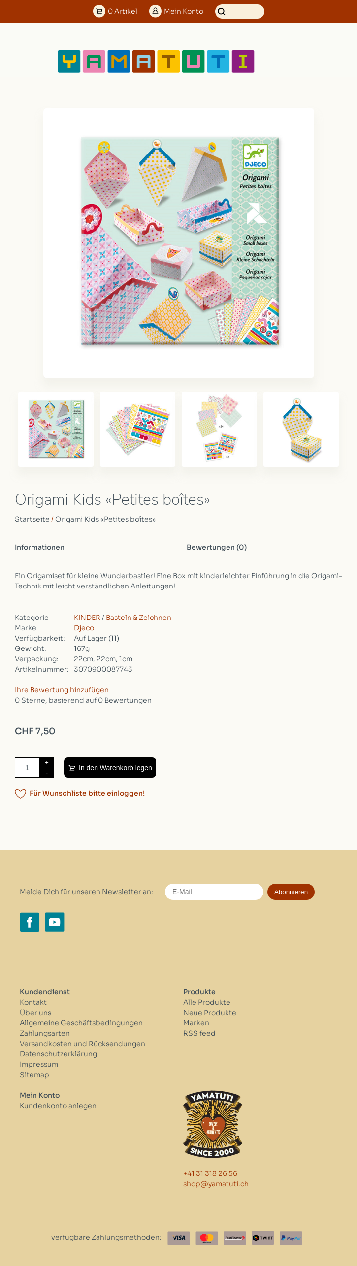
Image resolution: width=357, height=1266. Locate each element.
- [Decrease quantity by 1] (47, 772)
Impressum (39, 1064)
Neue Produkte (209, 1012)
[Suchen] (239, 11)
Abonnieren (291, 891)
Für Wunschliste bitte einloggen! (87, 793)
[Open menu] (287, 61)
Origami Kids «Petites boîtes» (105, 519)
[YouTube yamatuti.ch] (55, 922)
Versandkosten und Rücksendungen (82, 1043)
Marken (196, 1023)
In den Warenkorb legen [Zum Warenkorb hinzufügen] (115, 768)
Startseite (32, 519)
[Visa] (178, 1238)
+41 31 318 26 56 (210, 1173)
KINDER (87, 617)
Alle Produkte (206, 1002)
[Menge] (27, 767)
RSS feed (199, 1033)
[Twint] (263, 1238)
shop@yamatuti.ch (216, 1183)
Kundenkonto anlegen (58, 1105)
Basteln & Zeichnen (138, 617)
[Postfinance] (235, 1238)
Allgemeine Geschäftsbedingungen (81, 1023)
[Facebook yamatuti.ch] (29, 922)
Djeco (84, 627)
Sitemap (34, 1074)
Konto (183, 11)
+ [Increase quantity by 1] (47, 762)
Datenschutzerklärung (58, 1054)
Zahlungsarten (45, 1033)
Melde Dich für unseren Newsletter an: (86, 891)
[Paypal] (291, 1238)
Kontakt (33, 1002)
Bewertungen (217, 547)
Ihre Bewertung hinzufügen (62, 689)
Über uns (35, 1012)
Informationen (40, 547)
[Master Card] (206, 1238)
